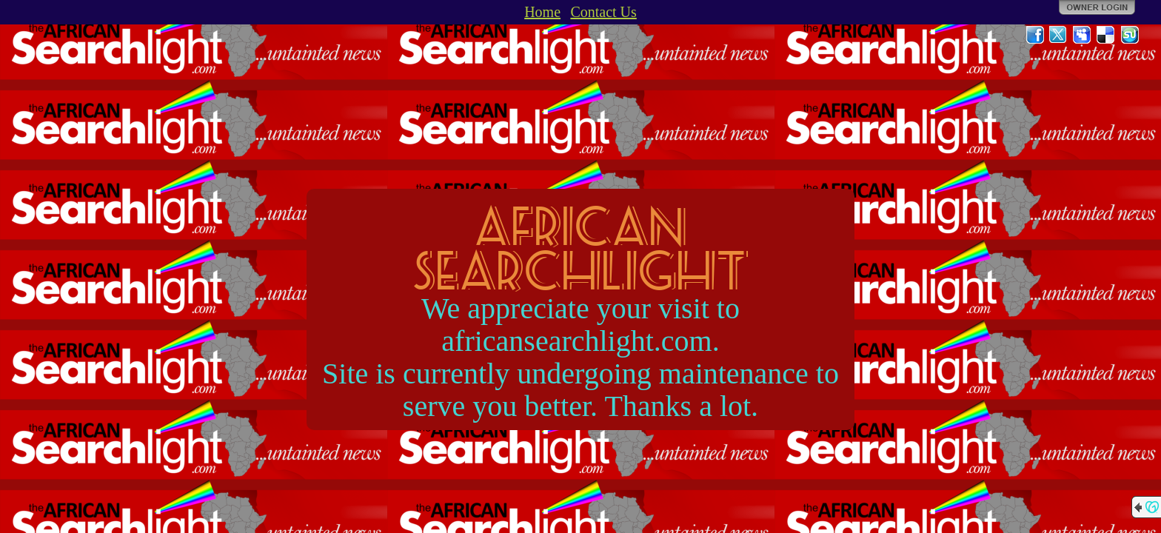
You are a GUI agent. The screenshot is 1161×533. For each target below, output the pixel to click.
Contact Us (603, 12)
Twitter (1058, 34)
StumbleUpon (1130, 34)
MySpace (1082, 34)
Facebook (1035, 34)
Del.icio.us (1106, 34)
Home (542, 12)
